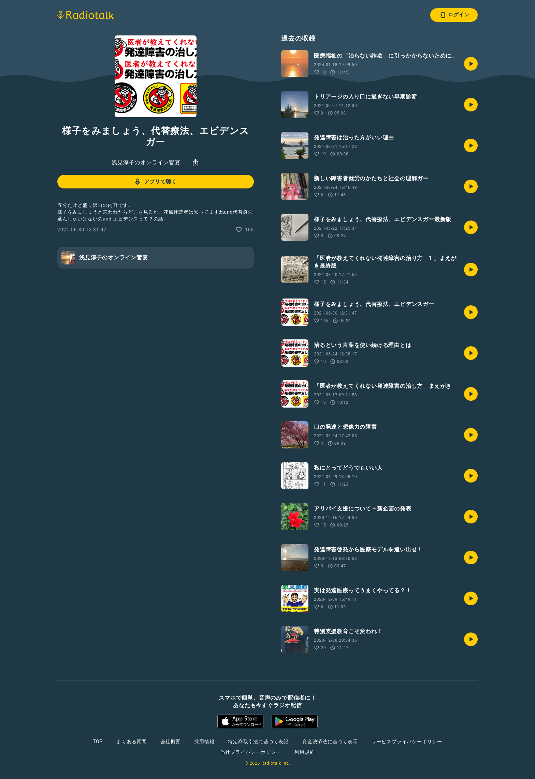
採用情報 (204, 741)
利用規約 (304, 752)
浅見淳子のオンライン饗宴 (146, 162)
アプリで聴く (155, 182)
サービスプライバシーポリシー (407, 741)
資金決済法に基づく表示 (330, 741)
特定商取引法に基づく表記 (258, 741)
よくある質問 (131, 741)
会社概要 (170, 741)
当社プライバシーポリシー (250, 752)
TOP (98, 741)
